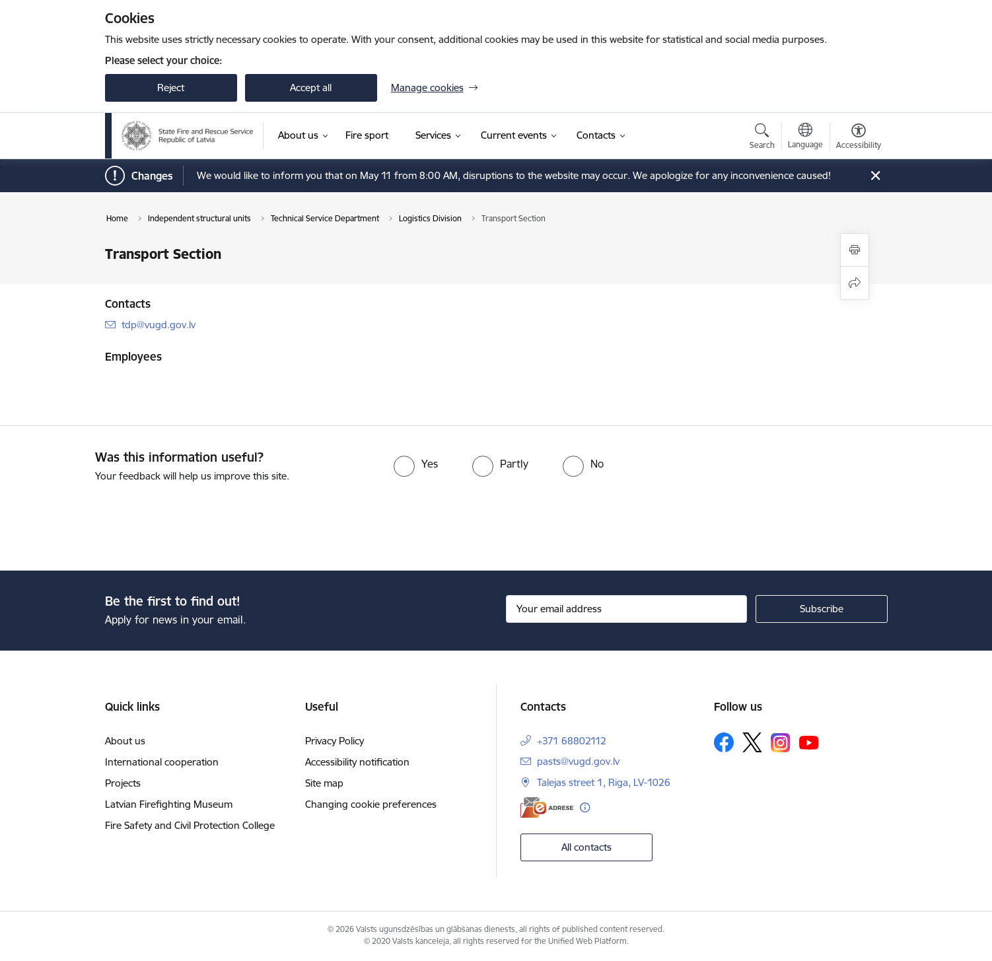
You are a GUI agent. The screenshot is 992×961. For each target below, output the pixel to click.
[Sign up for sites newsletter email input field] (626, 609)
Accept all (311, 87)
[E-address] (546, 807)
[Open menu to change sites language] (805, 137)
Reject (170, 87)
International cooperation (162, 762)
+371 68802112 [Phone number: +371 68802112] (571, 740)
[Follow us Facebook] (724, 742)
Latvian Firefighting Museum (168, 804)
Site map (324, 783)
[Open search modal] (762, 138)
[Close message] (874, 176)
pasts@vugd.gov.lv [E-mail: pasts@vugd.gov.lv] (578, 761)
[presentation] (110, 521)
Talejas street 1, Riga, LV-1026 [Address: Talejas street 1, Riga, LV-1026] (603, 782)
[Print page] (854, 250)
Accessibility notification (357, 762)
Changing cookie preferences (371, 804)
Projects (123, 783)
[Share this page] (854, 283)
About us (125, 740)
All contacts (586, 847)
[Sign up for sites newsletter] (822, 609)
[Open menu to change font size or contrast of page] (859, 138)
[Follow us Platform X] (752, 742)
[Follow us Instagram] (781, 742)
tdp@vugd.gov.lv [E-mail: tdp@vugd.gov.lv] (158, 324)
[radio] (416, 464)
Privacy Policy (334, 740)
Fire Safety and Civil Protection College (190, 825)
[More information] (585, 807)
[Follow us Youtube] (809, 742)
